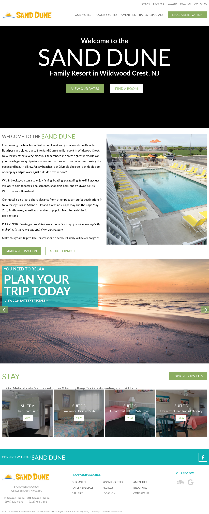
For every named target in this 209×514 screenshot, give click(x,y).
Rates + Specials (151, 14)
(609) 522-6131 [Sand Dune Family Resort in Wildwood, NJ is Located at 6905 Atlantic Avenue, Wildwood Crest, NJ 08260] (14, 499)
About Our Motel (63, 251)
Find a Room (126, 88)
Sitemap (95, 511)
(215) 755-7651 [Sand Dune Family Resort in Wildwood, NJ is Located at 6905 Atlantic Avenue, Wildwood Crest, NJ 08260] (38, 499)
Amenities (128, 14)
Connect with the (33, 458)
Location (185, 4)
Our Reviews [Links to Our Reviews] (185, 473)
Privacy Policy (83, 511)
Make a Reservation (187, 14)
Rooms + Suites (106, 14)
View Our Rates (85, 88)
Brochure (159, 4)
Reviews (145, 4)
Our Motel (83, 14)
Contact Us (200, 4)
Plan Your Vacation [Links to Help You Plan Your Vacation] (86, 474)
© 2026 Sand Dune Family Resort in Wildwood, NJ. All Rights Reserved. (62, 511)
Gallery (172, 4)
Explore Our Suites (188, 376)
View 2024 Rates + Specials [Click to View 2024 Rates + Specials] (26, 300)
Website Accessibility (112, 511)
